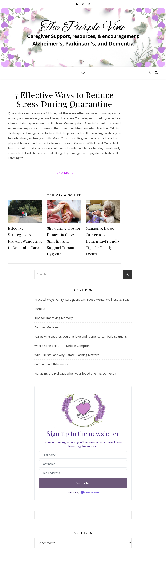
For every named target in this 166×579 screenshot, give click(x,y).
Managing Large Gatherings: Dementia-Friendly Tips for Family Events (103, 241)
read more (64, 173)
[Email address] (83, 473)
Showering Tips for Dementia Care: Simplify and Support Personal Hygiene (64, 241)
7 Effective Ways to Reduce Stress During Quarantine (64, 99)
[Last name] (83, 464)
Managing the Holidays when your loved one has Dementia (75, 373)
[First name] (83, 455)
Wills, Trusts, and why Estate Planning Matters (66, 355)
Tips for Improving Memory (53, 318)
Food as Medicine (46, 327)
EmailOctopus (91, 493)
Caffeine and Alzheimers (51, 364)
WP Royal (33, 571)
